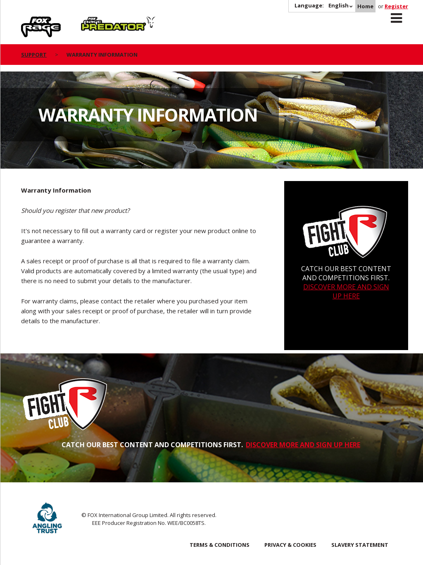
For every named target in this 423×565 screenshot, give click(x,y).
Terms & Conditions (220, 544)
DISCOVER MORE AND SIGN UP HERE (346, 291)
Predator (95, 21)
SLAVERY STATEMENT (359, 544)
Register (396, 6)
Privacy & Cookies (290, 544)
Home (365, 6)
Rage (29, 21)
